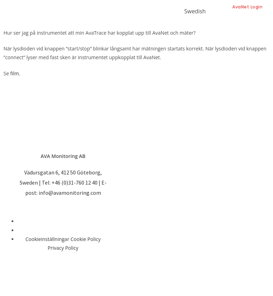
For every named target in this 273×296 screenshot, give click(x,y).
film (14, 73)
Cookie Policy (86, 239)
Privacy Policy (63, 248)
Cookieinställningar (47, 239)
